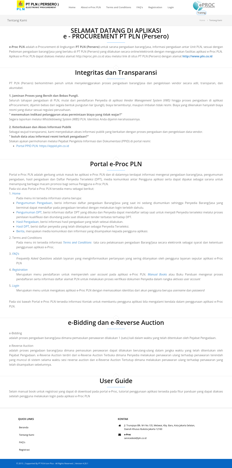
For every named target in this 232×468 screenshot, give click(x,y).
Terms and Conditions (118, 7)
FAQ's (139, 7)
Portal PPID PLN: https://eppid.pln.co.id (42, 146)
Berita (8, 231)
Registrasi (24, 449)
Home (72, 7)
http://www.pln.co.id (197, 56)
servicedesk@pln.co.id (135, 438)
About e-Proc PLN (91, 7)
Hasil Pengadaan (15, 222)
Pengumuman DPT (17, 212)
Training (201, 12)
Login (171, 7)
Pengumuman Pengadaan (22, 203)
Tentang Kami (26, 434)
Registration (155, 7)
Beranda (23, 427)
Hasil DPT (10, 226)
